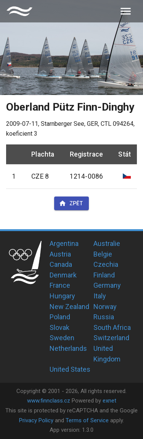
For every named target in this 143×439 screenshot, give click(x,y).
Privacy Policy (36, 420)
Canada (61, 264)
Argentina (64, 243)
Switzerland (111, 338)
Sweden (62, 338)
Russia (103, 317)
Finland (104, 275)
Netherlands (68, 348)
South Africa (112, 327)
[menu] (125, 11)
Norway (105, 307)
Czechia (105, 264)
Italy (99, 296)
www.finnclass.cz (48, 400)
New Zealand (69, 307)
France (60, 285)
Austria (60, 254)
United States (70, 369)
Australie (106, 243)
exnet (109, 400)
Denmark (63, 275)
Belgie (102, 254)
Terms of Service (87, 420)
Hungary (62, 296)
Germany (107, 285)
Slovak (59, 327)
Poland (60, 317)
